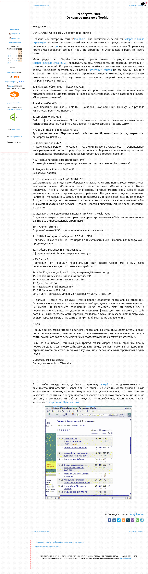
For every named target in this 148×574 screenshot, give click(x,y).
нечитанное (14, 29)
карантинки (16, 129)
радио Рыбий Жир (14, 103)
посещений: (12, 72)
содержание (15, 34)
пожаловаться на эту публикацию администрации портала (59, 542)
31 (10, 63)
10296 (19, 72)
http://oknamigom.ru (14, 109)
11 (12, 56)
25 (12, 61)
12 (14, 56)
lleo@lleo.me (136, 514)
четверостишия (16, 137)
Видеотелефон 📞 (14, 82)
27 (16, 61)
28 (19, 61)
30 (8, 63)
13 (16, 56)
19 (14, 58)
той (55, 46)
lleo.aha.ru (80, 39)
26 (14, 61)
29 (21, 61)
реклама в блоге (14, 42)
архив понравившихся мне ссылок (47, 546)
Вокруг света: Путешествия (62, 402)
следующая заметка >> (137, 5)
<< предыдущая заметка (40, 5)
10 (10, 56)
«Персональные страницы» (50, 62)
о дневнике (15, 38)
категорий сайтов (101, 70)
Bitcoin (10, 86)
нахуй (104, 384)
